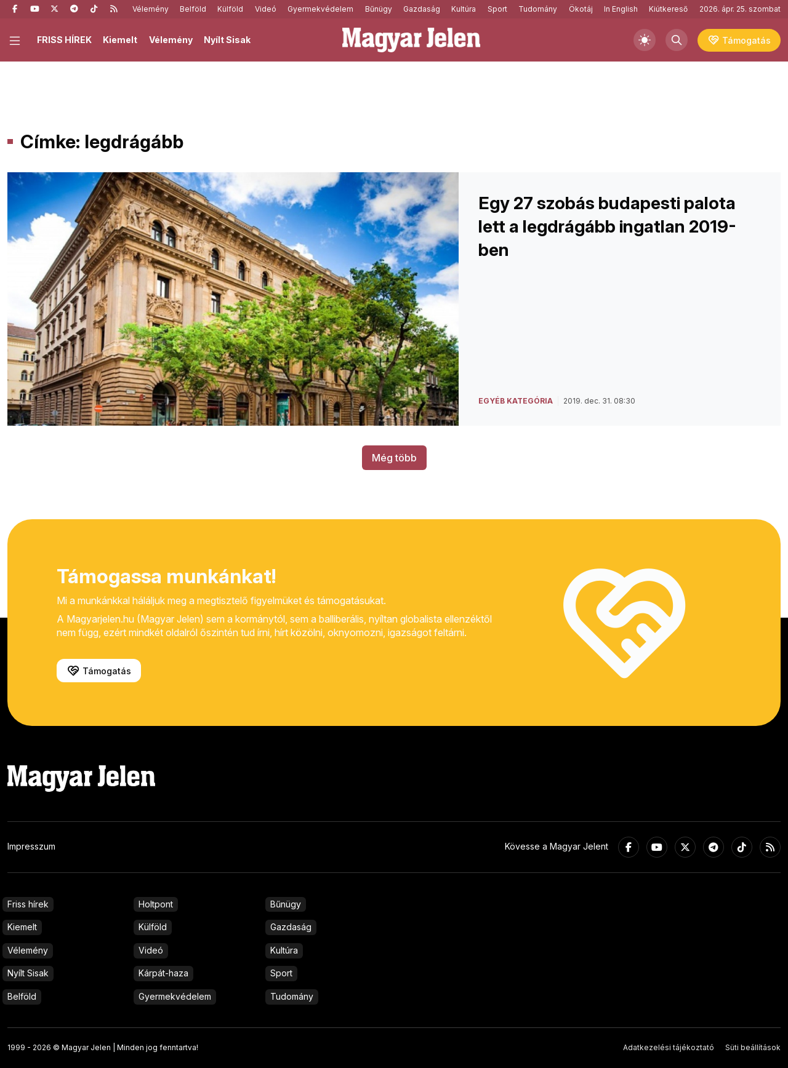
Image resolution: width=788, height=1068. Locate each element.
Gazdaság (421, 9)
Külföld (230, 9)
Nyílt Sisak (227, 39)
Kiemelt (120, 39)
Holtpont (156, 904)
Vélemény (150, 9)
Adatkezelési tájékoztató (668, 1047)
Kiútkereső (668, 9)
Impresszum (31, 846)
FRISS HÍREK (64, 39)
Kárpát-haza (163, 973)
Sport (497, 9)
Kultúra (463, 9)
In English (621, 9)
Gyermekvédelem (320, 9)
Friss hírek (28, 904)
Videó (265, 9)
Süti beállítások (753, 1047)
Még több (394, 458)
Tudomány (537, 9)
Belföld (193, 9)
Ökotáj (581, 9)
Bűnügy (378, 9)
